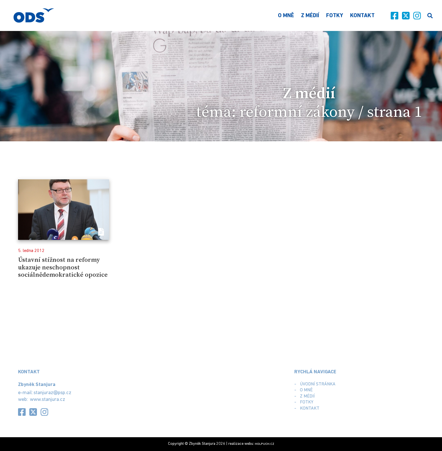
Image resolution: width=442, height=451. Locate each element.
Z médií (310, 16)
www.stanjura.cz (47, 399)
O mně (286, 16)
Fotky (334, 16)
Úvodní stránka (317, 384)
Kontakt (362, 16)
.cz (264, 444)
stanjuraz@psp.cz (52, 393)
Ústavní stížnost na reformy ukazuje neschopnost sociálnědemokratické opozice (63, 267)
